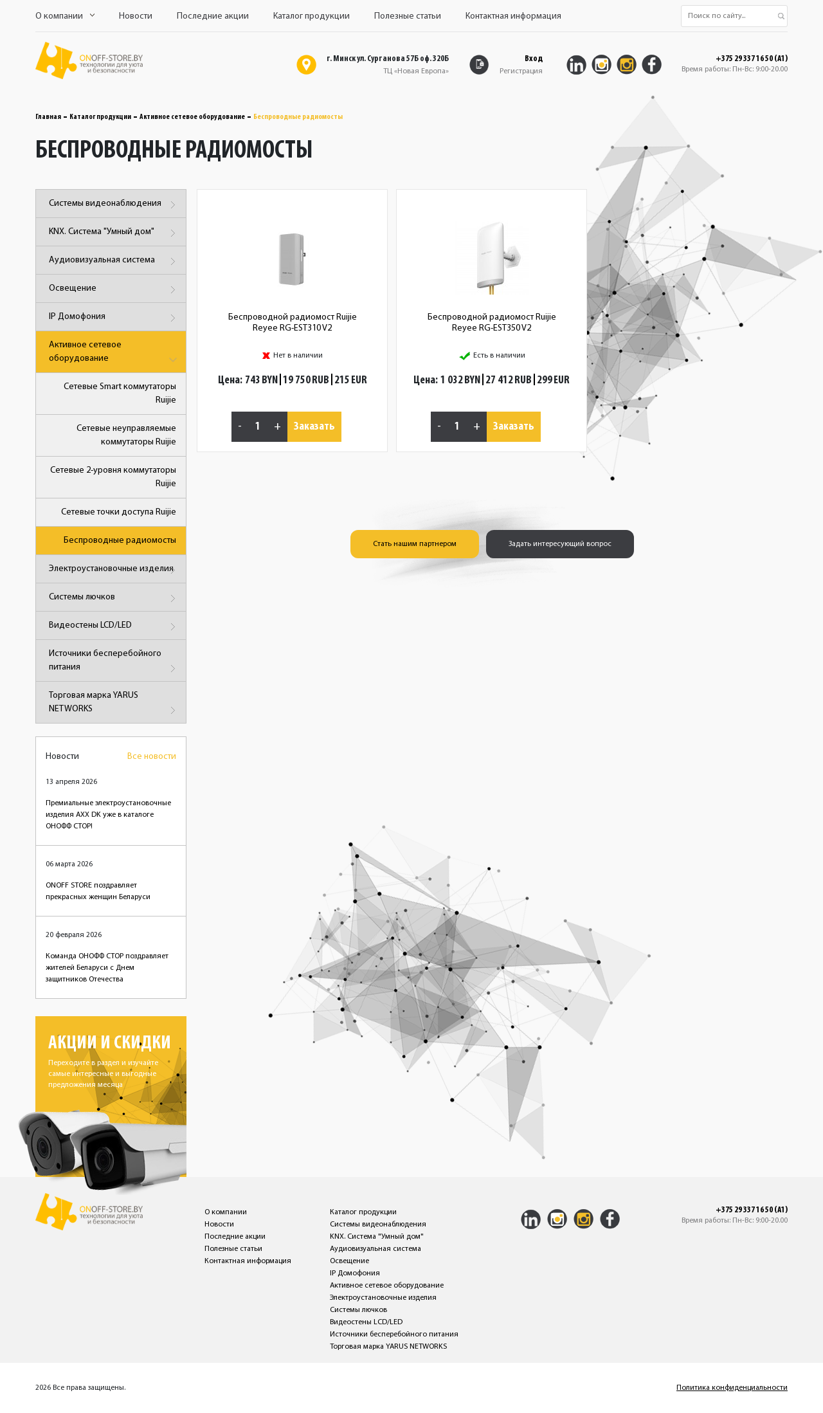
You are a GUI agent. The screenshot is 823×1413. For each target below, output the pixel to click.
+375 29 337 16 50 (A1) (752, 59)
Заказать (314, 427)
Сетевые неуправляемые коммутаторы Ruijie (126, 435)
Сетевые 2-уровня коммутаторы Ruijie (113, 477)
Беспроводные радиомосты (120, 540)
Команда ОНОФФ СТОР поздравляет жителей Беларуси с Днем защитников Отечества (107, 968)
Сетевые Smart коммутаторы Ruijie (120, 393)
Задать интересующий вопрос (560, 544)
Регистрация (521, 71)
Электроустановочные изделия (114, 570)
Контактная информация (513, 16)
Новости (135, 16)
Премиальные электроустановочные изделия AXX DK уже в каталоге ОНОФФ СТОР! (108, 814)
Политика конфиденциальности (732, 1388)
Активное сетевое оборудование (192, 117)
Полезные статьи (407, 16)
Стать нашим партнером (415, 544)
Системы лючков (114, 598)
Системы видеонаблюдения (114, 205)
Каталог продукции (311, 16)
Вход (534, 59)
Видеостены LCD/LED (114, 627)
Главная (48, 117)
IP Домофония (114, 318)
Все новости (151, 756)
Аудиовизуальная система (114, 261)
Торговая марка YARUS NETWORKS (114, 704)
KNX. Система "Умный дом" (114, 233)
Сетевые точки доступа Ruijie (118, 512)
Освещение (114, 290)
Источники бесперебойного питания (114, 663)
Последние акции (213, 16)
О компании (65, 16)
